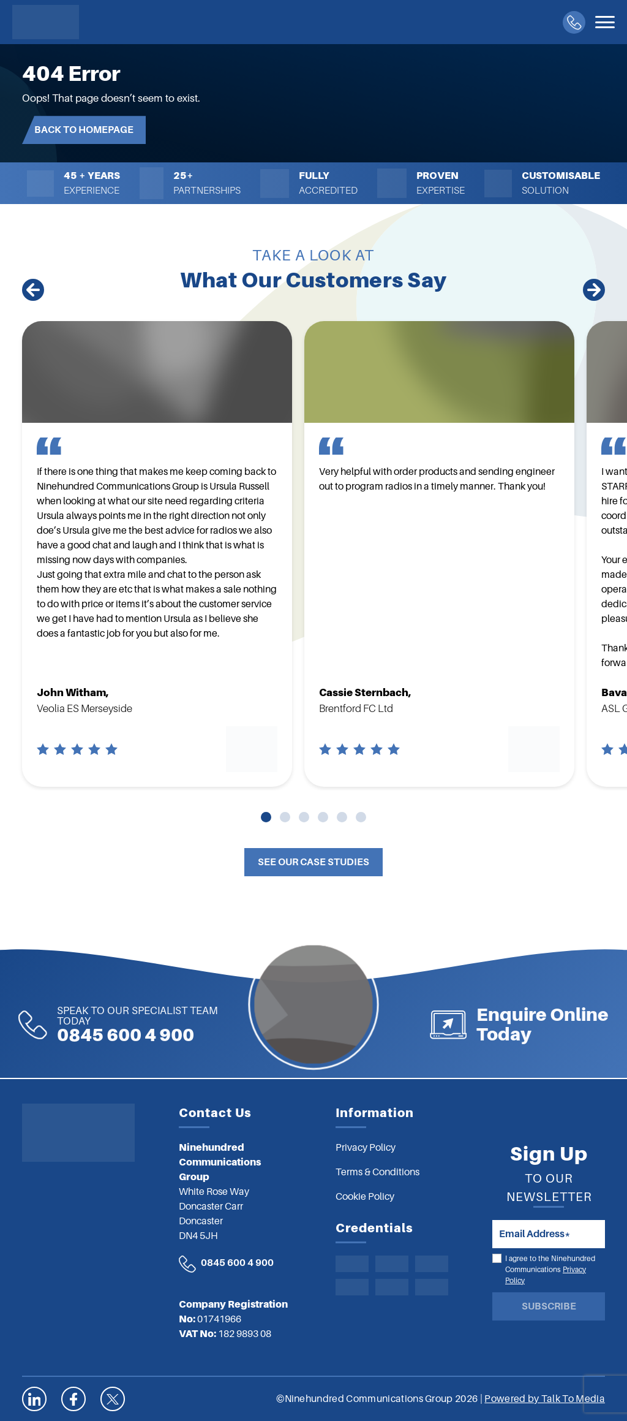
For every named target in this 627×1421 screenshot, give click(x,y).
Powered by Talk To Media (544, 1398)
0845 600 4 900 (237, 1262)
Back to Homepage (83, 129)
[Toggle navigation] (605, 22)
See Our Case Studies (313, 862)
